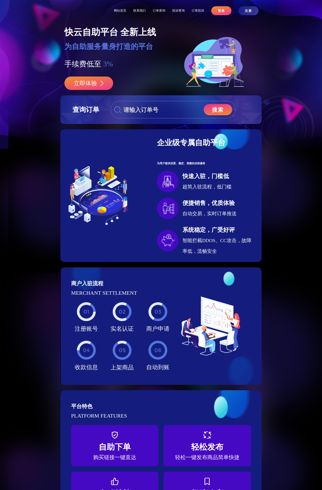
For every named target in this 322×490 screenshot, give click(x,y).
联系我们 (139, 10)
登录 (221, 11)
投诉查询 (178, 10)
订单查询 (159, 10)
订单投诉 (198, 10)
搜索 (218, 110)
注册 (248, 11)
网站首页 (120, 10)
